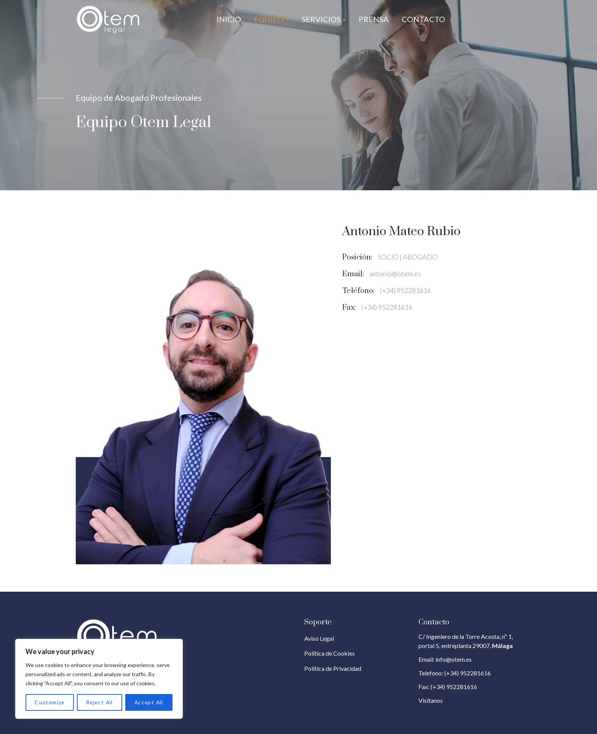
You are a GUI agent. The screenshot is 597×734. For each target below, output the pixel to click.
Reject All (99, 702)
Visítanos (430, 700)
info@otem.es (454, 659)
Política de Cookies (329, 653)
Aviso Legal (319, 638)
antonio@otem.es (395, 273)
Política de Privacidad (332, 668)
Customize (49, 702)
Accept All (149, 702)
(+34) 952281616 (467, 673)
